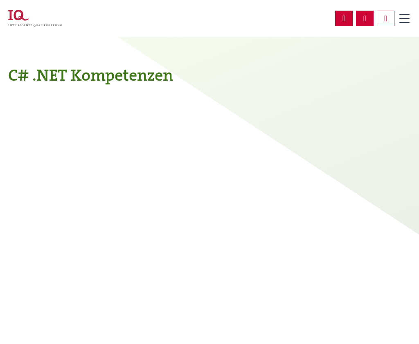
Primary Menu (404, 18)
